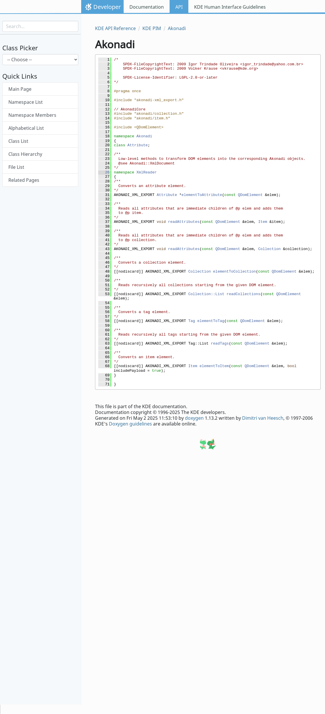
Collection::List (206, 294)
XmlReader (146, 172)
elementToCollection (234, 271)
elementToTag (210, 321)
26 (103, 172)
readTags (220, 343)
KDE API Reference (115, 28)
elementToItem (214, 366)
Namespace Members (32, 115)
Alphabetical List (26, 128)
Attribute (137, 145)
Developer (107, 7)
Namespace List (25, 102)
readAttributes (184, 222)
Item (262, 222)
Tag (191, 321)
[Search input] (40, 26)
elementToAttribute (201, 195)
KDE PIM (151, 28)
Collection (269, 249)
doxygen (194, 418)
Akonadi (177, 28)
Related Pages (23, 180)
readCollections (243, 294)
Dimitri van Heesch (262, 418)
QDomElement (250, 195)
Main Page (19, 89)
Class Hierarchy (25, 154)
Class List (18, 141)
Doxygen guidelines (130, 424)
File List (16, 167)
